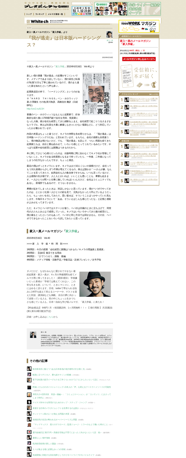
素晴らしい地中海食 (41, 438)
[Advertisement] (139, 205)
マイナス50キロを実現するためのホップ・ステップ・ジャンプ (60, 402)
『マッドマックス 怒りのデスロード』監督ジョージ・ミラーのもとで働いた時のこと (70, 424)
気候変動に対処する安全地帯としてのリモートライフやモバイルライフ (63, 455)
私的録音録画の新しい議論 (44, 443)
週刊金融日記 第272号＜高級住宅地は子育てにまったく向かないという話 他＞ (67, 432)
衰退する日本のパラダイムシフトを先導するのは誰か (56, 408)
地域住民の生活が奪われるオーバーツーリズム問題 (55, 419)
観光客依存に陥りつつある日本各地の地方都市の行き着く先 (59, 369)
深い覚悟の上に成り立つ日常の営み (144, 106)
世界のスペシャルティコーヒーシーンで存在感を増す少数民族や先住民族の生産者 (144, 133)
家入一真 (110, 40)
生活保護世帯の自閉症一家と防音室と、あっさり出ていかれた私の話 (144, 123)
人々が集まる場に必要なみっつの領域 (49, 449)
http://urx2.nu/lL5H (35, 109)
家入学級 (60, 66)
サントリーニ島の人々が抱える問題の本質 (51, 414)
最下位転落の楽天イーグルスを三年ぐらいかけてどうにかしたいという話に (65, 379)
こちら (50, 317)
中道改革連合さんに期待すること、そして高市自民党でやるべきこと (144, 172)
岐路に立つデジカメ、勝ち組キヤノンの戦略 (52, 375)
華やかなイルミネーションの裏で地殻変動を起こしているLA (144, 100)
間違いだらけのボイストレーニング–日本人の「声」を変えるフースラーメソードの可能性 (72, 387)
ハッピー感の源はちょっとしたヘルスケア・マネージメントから (144, 114)
